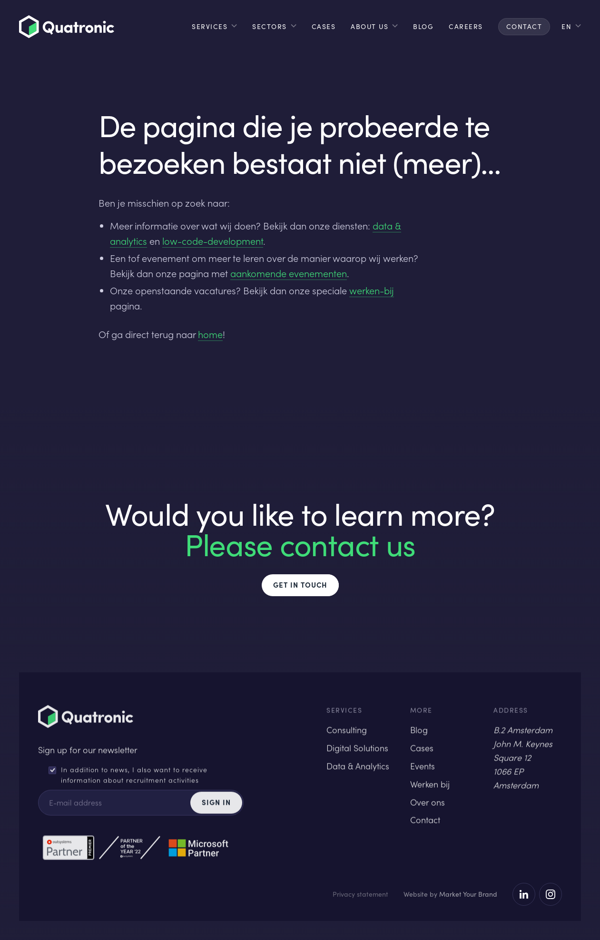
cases (324, 26)
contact (524, 26)
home (210, 334)
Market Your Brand (468, 894)
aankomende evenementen (288, 273)
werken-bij (371, 290)
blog (423, 26)
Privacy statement (360, 894)
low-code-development (212, 241)
